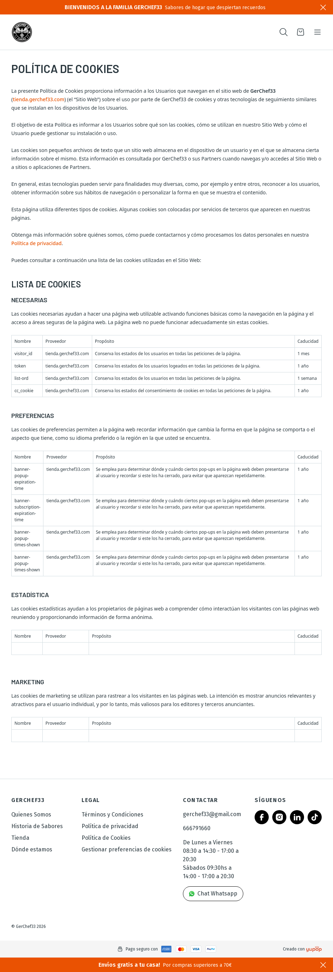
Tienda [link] (20, 837)
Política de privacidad (36, 243)
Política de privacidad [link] (110, 826)
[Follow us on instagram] (279, 817)
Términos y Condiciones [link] (112, 814)
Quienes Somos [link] (31, 814)
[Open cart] (300, 32)
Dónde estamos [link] (31, 849)
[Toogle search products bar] (283, 32)
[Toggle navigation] (317, 32)
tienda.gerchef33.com (38, 99)
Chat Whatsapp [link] (213, 893)
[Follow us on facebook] (262, 817)
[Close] (323, 7)
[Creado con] (314, 949)
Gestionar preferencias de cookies (127, 849)
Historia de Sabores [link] (37, 826)
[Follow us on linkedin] (297, 817)
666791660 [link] (196, 828)
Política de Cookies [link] (106, 837)
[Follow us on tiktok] (315, 817)
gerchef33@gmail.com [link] (212, 814)
